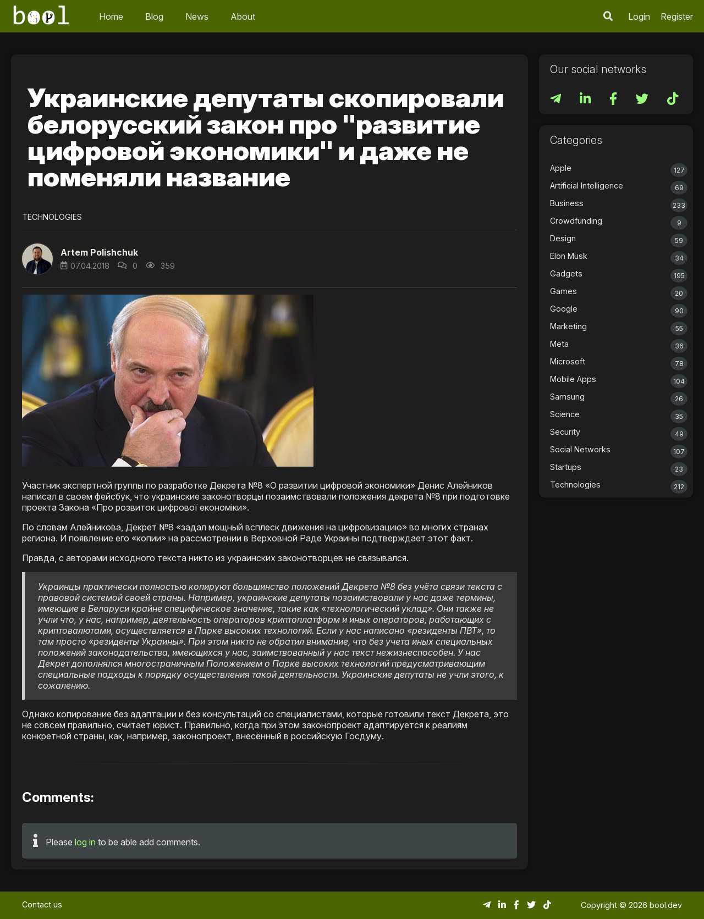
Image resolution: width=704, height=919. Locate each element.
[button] (37, 258)
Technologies (52, 217)
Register (677, 16)
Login (639, 16)
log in (85, 842)
